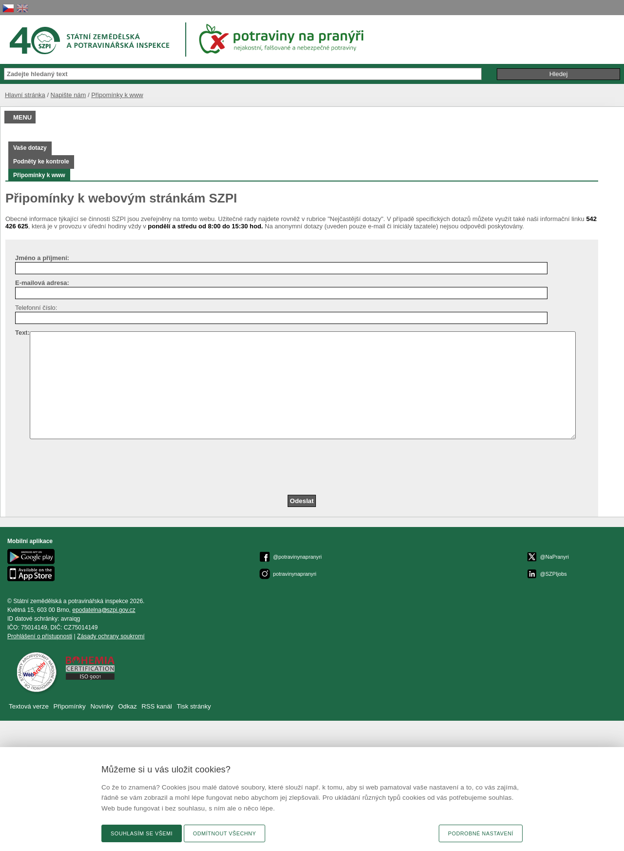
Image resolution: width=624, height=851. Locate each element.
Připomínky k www (117, 95)
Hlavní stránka (25, 95)
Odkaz (128, 706)
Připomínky (70, 706)
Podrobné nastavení (480, 833)
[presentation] (90, 466)
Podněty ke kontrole (41, 161)
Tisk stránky (194, 706)
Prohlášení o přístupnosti (39, 636)
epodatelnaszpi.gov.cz (103, 610)
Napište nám (68, 95)
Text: (22, 332)
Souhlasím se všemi (142, 833)
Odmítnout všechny (224, 833)
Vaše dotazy (30, 147)
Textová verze (29, 706)
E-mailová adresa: (42, 282)
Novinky (101, 706)
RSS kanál (156, 706)
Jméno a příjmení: (42, 258)
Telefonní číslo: (36, 307)
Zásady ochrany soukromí (111, 636)
